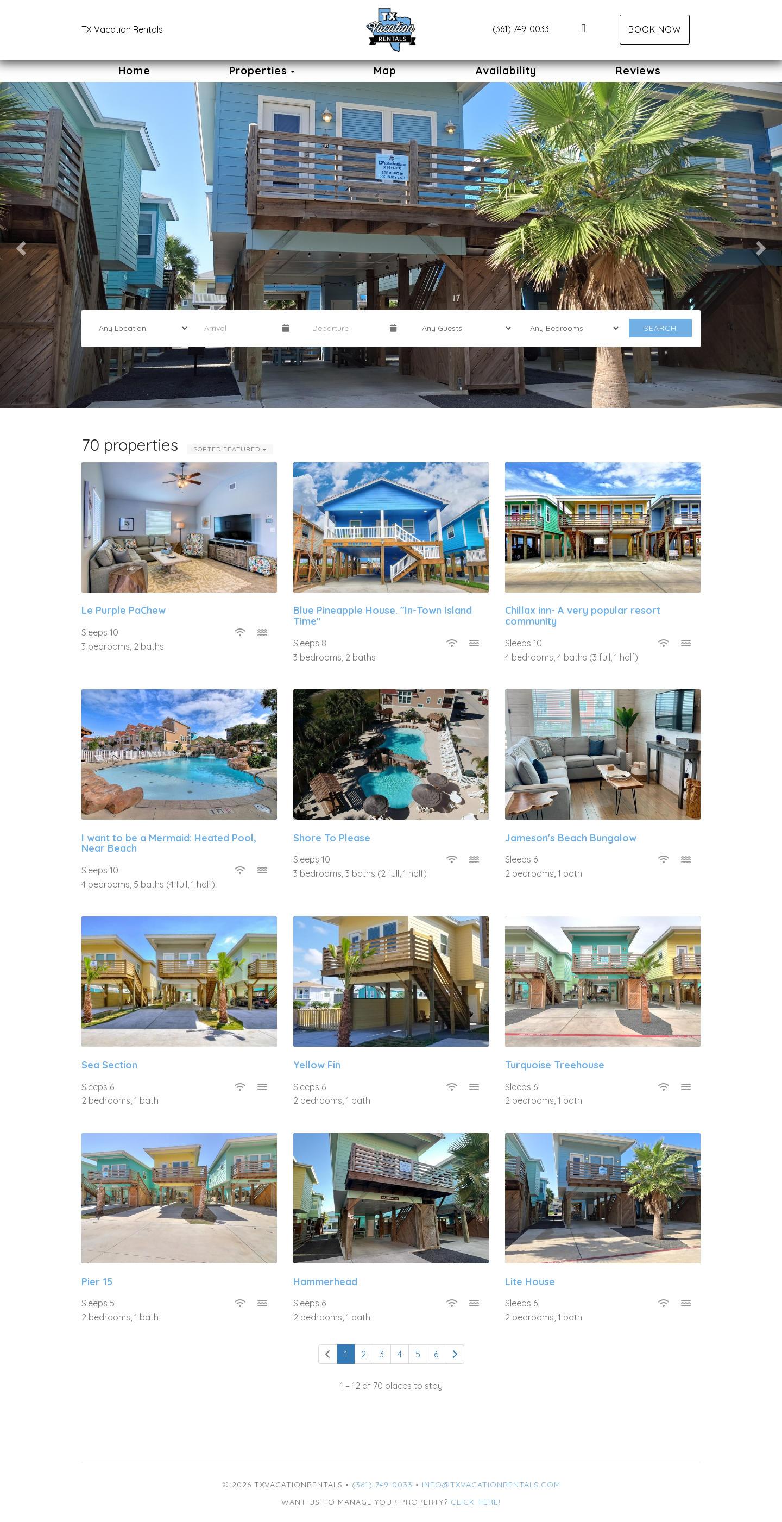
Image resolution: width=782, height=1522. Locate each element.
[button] (19, 245)
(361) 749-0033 (521, 28)
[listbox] (391, 245)
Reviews (638, 70)
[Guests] (462, 328)
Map (385, 70)
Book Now (654, 29)
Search (660, 328)
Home (134, 70)
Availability (506, 70)
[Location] (139, 328)
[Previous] (328, 1354)
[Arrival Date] (238, 328)
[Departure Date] (346, 328)
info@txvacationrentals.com (491, 1484)
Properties (258, 70)
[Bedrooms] (570, 328)
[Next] (454, 1354)
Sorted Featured (230, 449)
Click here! (476, 1502)
